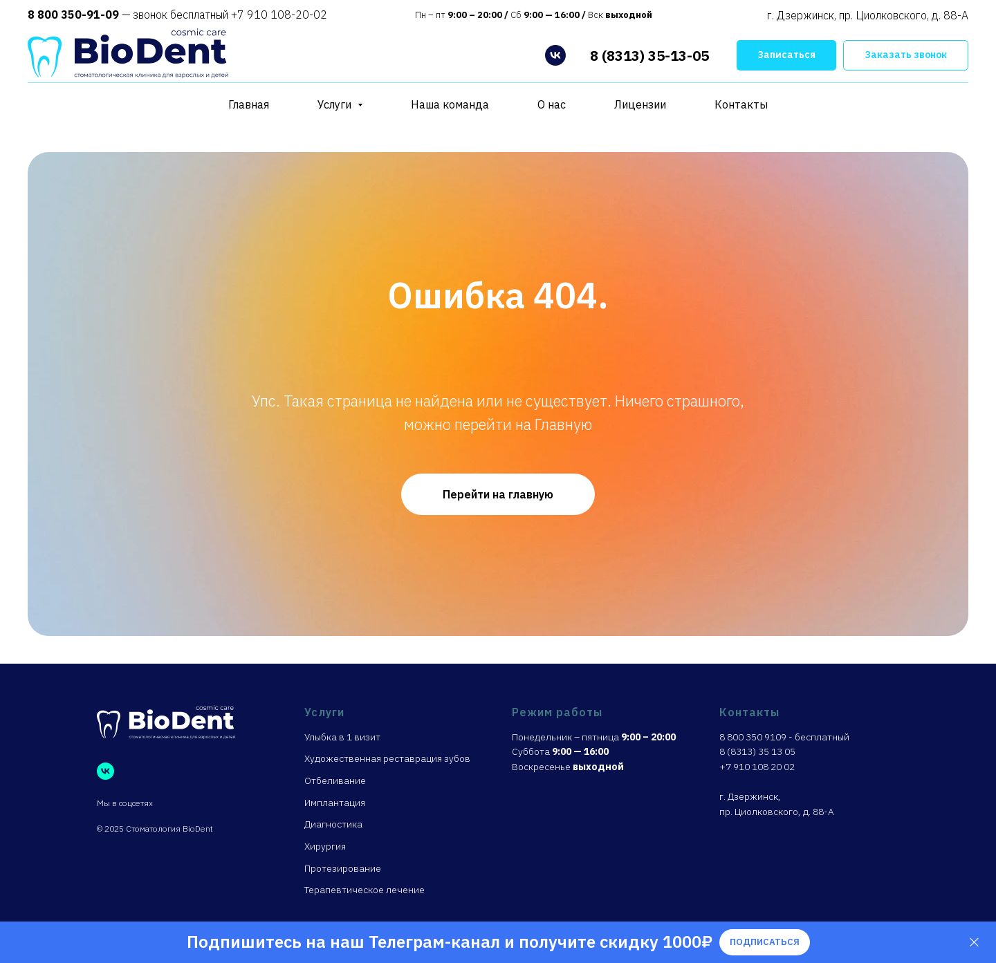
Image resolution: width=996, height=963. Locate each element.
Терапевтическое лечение (364, 889)
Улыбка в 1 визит (342, 737)
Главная (248, 104)
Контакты (741, 104)
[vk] (555, 55)
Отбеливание (335, 780)
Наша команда (450, 104)
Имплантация (334, 802)
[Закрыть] (974, 943)
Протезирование (342, 868)
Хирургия (325, 846)
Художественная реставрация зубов (387, 758)
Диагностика (333, 824)
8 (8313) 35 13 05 (757, 751)
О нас (551, 104)
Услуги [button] (335, 104)
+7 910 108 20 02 (757, 766)
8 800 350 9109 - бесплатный (784, 737)
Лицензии (640, 104)
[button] (786, 55)
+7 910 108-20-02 (277, 14)
